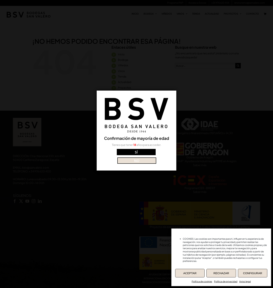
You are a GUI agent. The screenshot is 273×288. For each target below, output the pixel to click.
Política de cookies (202, 281)
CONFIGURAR (252, 273)
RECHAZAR (221, 273)
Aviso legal (245, 281)
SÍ (119, 155)
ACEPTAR (190, 273)
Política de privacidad (225, 281)
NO (153, 155)
